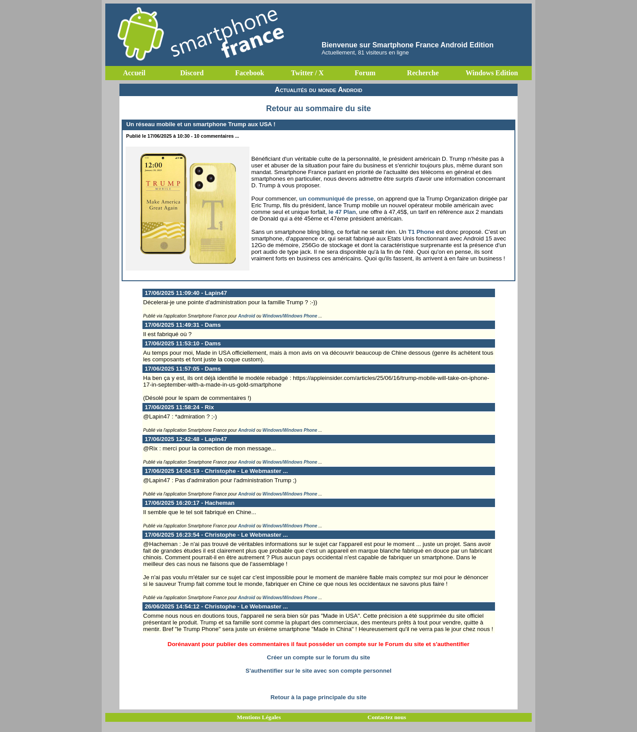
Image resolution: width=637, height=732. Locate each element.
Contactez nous (387, 717)
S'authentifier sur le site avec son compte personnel (318, 670)
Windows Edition (491, 73)
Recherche (423, 73)
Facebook (249, 73)
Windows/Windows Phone (289, 316)
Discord (191, 73)
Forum (365, 73)
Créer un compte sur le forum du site (318, 657)
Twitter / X (307, 73)
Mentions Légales (259, 717)
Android (246, 316)
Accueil (134, 73)
